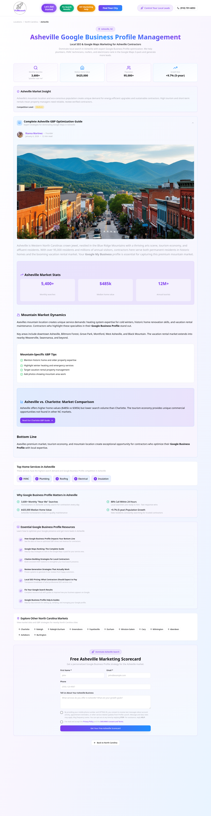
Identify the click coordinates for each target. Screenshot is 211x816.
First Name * (66, 670)
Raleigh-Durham (56, 629)
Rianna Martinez (34, 133)
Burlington (40, 635)
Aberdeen (173, 629)
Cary (142, 629)
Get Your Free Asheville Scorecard (105, 728)
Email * (110, 670)
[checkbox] (61, 712)
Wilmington (156, 629)
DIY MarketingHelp (86, 8)
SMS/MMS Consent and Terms (111, 721)
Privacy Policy (88, 721)
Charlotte (24, 629)
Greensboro (75, 629)
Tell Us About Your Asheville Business (77, 693)
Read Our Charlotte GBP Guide (37, 420)
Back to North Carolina (105, 742)
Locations (17, 22)
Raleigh (38, 629)
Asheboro (24, 635)
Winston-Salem (127, 629)
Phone (63, 681)
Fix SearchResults (66, 8)
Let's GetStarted (49, 8)
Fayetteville (93, 629)
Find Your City (110, 8)
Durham (109, 629)
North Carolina (31, 22)
